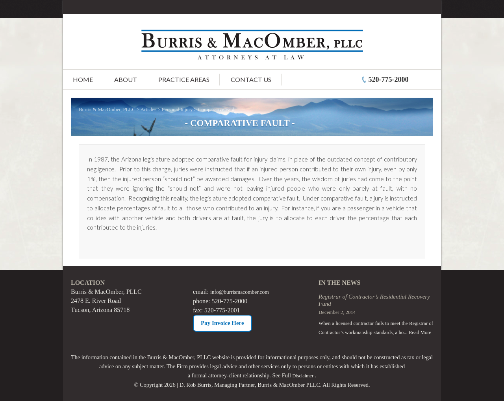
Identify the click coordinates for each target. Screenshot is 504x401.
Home (83, 79)
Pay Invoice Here (222, 322)
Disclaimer (303, 375)
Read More (420, 332)
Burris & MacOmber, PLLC (107, 109)
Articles (149, 109)
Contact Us (251, 79)
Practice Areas (183, 79)
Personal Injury (177, 109)
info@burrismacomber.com (245, 291)
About (125, 79)
